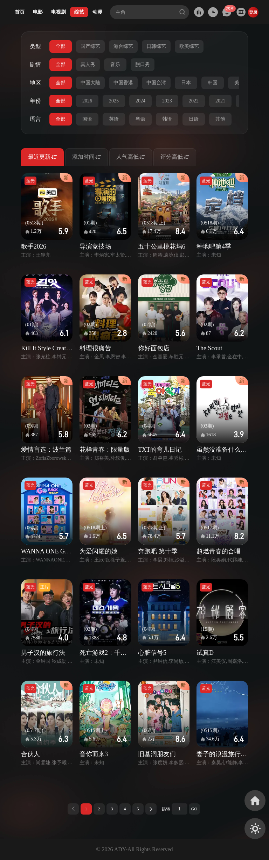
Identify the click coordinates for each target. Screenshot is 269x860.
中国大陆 (90, 82)
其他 (220, 119)
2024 (140, 100)
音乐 (115, 64)
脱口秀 (142, 64)
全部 (60, 46)
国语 (87, 119)
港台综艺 (123, 46)
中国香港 (123, 82)
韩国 (213, 82)
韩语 (167, 119)
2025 (114, 100)
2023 (167, 100)
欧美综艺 (189, 46)
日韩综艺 (156, 46)
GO (194, 809)
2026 (87, 100)
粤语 (140, 119)
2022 (194, 100)
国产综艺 (90, 46)
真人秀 (88, 64)
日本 (186, 82)
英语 (114, 119)
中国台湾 (156, 82)
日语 (194, 119)
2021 (220, 100)
